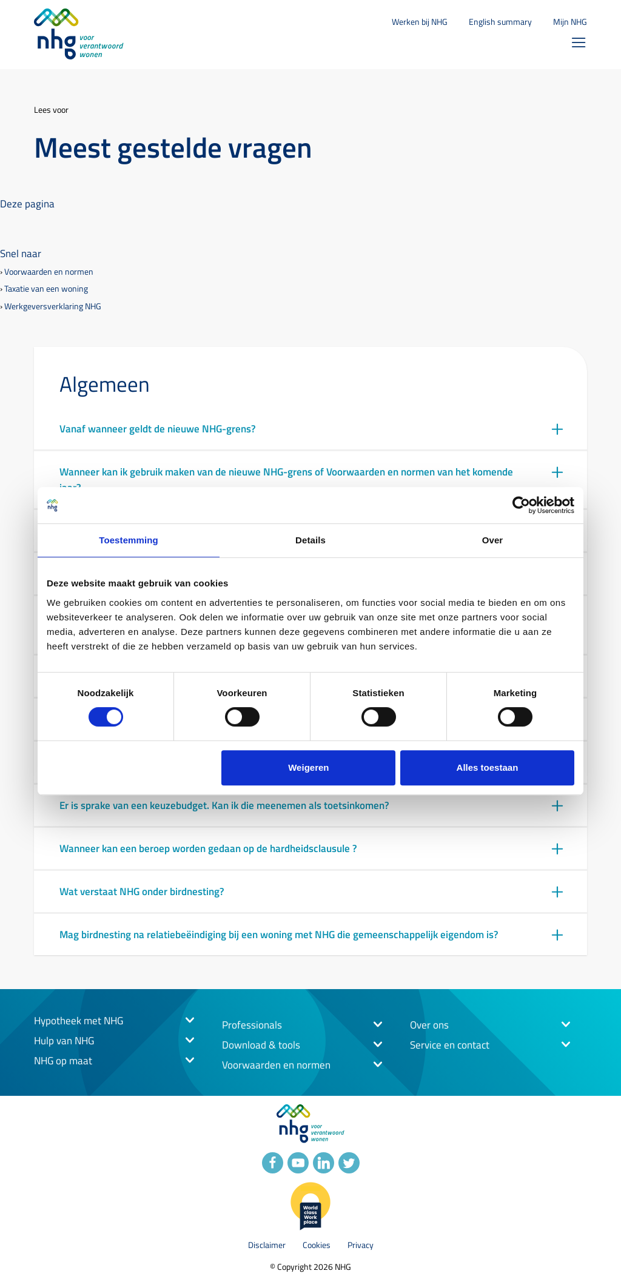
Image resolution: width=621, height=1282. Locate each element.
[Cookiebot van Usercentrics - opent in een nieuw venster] (521, 505)
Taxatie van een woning (46, 289)
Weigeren (308, 767)
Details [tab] (310, 540)
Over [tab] (492, 540)
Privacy (360, 1245)
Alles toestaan (488, 767)
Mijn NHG (570, 21)
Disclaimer (267, 1245)
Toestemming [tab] (128, 540)
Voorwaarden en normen (48, 272)
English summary (500, 21)
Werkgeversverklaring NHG (52, 306)
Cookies (317, 1245)
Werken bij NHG (420, 21)
